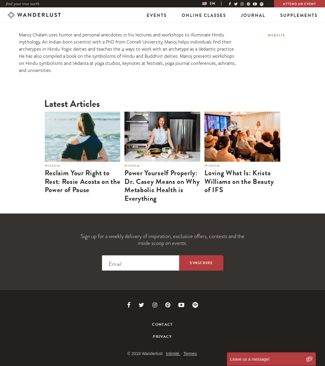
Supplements (299, 15)
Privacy (162, 337)
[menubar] (214, 3)
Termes (190, 353)
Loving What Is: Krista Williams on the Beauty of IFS (239, 181)
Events (157, 15)
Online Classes (204, 15)
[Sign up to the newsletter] (201, 263)
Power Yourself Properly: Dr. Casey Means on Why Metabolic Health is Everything (162, 186)
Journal (253, 15)
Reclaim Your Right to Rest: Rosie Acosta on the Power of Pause (83, 181)
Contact (162, 325)
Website (276, 35)
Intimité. (173, 353)
